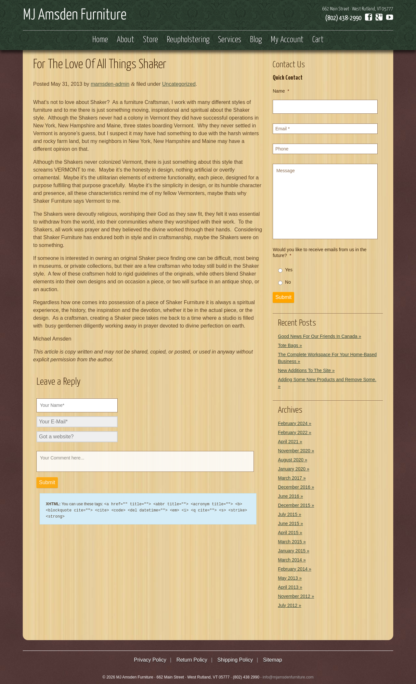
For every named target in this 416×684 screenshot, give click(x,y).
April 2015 (288, 532)
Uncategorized (179, 84)
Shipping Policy (235, 660)
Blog (256, 40)
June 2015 (288, 523)
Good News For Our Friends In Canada (317, 336)
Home (100, 40)
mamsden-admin (110, 84)
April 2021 (288, 441)
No (288, 282)
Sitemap (272, 660)
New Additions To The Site (304, 370)
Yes (288, 269)
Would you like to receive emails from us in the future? (319, 252)
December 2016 (294, 487)
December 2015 (294, 505)
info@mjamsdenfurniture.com (288, 677)
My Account (287, 40)
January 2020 (292, 468)
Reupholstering (188, 40)
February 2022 (292, 432)
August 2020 (291, 459)
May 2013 (288, 578)
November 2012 (294, 596)
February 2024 (292, 423)
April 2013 (288, 587)
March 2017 (290, 478)
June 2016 (288, 496)
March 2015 (290, 541)
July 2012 (287, 605)
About (125, 40)
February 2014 (292, 569)
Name (281, 91)
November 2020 (294, 450)
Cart (318, 40)
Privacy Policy (150, 660)
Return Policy (191, 660)
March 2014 (290, 559)
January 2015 (292, 550)
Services (229, 40)
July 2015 (287, 514)
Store (150, 40)
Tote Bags (288, 345)
